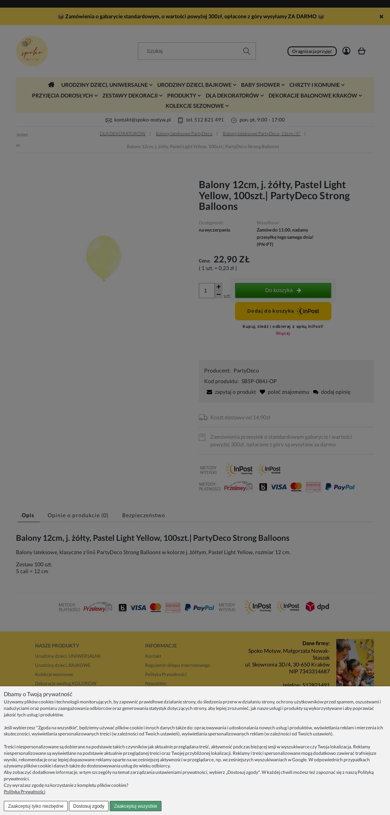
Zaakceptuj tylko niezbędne (35, 806)
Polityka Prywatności (24, 791)
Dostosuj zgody (88, 806)
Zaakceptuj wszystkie (135, 806)
